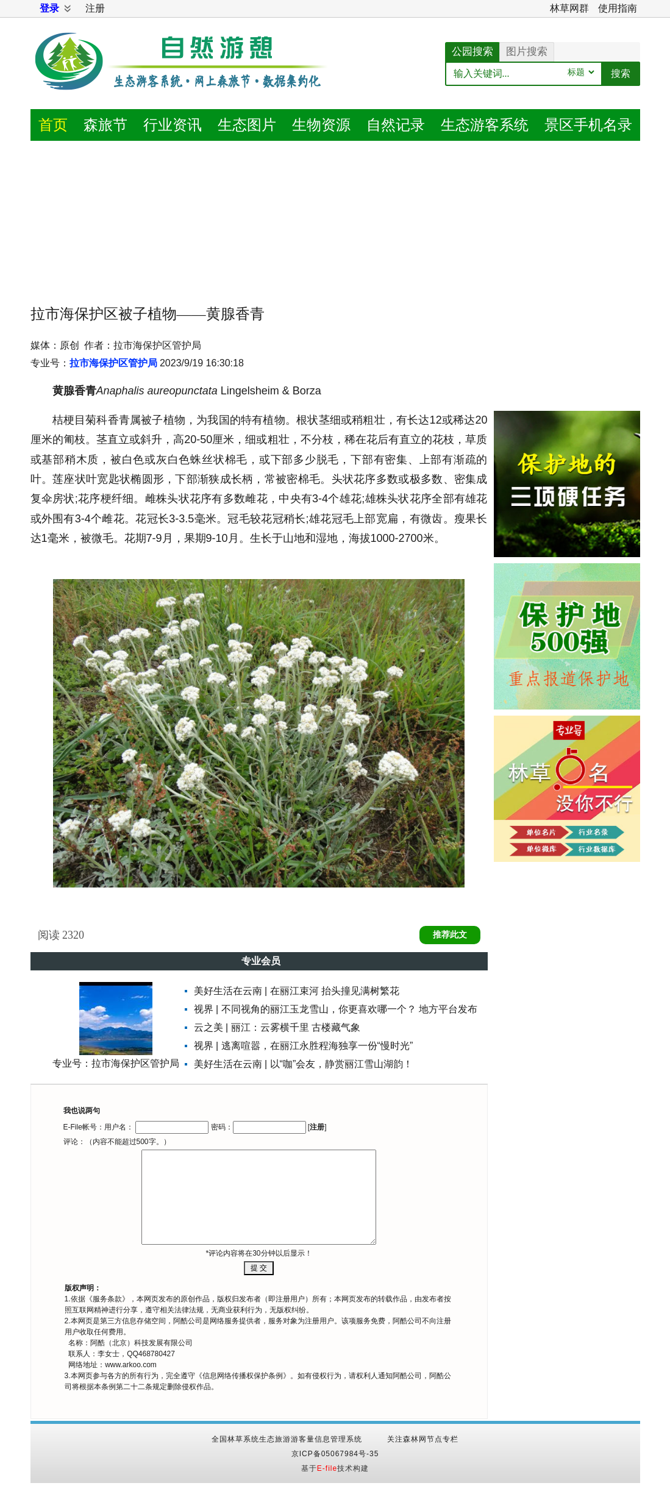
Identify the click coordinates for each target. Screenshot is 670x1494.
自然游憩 (182, 76)
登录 (49, 8)
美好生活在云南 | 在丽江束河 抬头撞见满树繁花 (297, 991)
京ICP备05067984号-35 (335, 1454)
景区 (588, 125)
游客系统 (485, 125)
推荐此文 (450, 934)
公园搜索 (472, 51)
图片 (247, 125)
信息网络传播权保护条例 (242, 1375)
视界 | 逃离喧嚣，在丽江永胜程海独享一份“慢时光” (303, 1045)
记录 (395, 125)
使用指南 (617, 8)
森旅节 (105, 125)
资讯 (172, 125)
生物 (321, 125)
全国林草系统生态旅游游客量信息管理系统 (287, 1439)
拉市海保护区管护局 (113, 363)
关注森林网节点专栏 (422, 1439)
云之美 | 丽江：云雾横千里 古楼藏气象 (277, 1027)
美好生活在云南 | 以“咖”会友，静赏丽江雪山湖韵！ (303, 1064)
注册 (95, 8)
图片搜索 (526, 51)
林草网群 (569, 8)
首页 (53, 125)
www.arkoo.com (131, 1365)
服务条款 (107, 1299)
